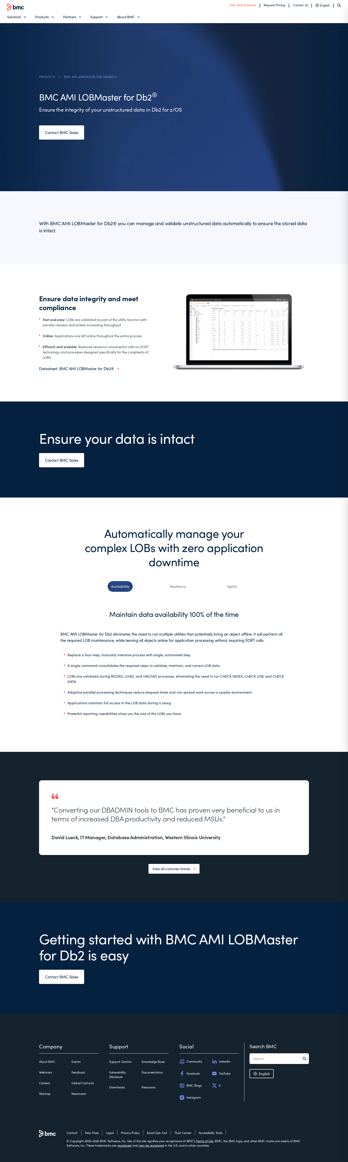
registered (124, 1145)
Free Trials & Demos (242, 5)
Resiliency (178, 586)
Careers (44, 1083)
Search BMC (263, 1046)
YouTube (221, 1073)
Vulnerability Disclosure (117, 1074)
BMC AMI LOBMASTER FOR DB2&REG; (90, 77)
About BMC (126, 16)
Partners (69, 16)
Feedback (78, 1072)
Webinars (45, 1072)
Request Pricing (274, 5)
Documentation (152, 1072)
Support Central (120, 1062)
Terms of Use (205, 1141)
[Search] (339, 5)
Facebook (189, 1073)
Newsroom (78, 1094)
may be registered (151, 1145)
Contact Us (300, 5)
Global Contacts (82, 1083)
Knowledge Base (153, 1062)
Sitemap (45, 1094)
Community (190, 1061)
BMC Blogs (190, 1085)
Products (42, 16)
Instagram (190, 1097)
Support (96, 16)
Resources (148, 1087)
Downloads (117, 1087)
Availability (120, 586)
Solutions (14, 16)
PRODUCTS (47, 77)
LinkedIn (221, 1061)
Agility (232, 586)
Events (75, 1062)
